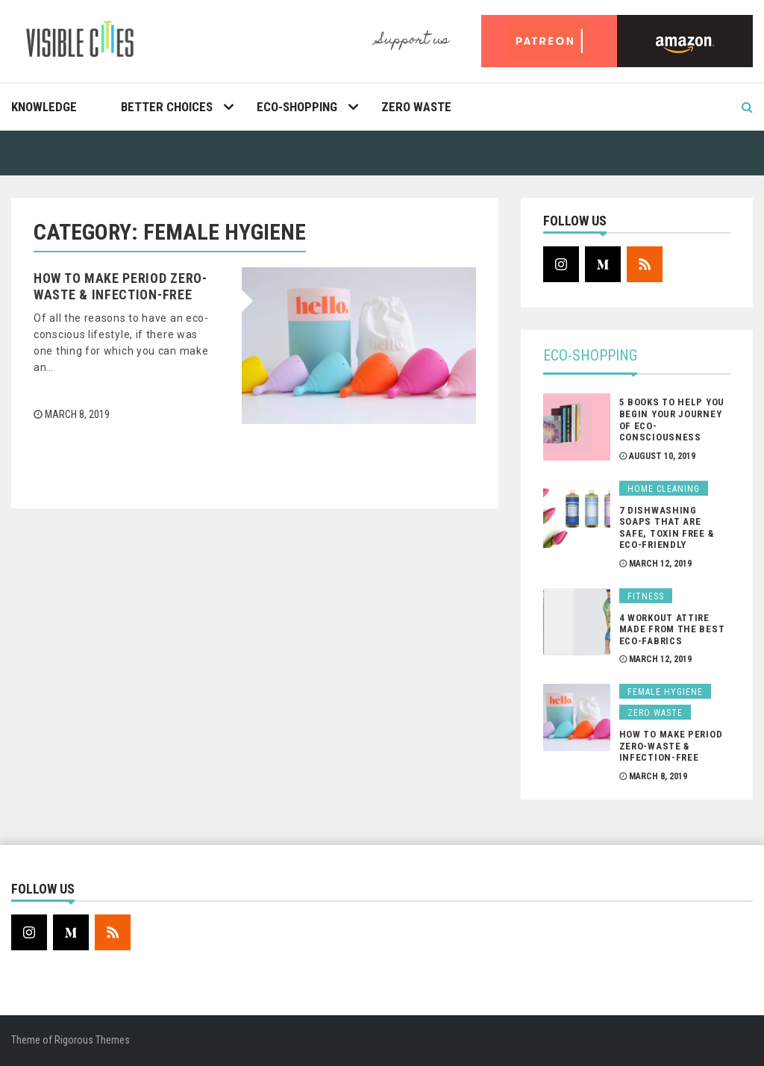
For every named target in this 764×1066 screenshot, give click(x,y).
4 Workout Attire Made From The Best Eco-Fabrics (672, 629)
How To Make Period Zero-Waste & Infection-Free (120, 286)
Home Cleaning (663, 489)
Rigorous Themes (92, 1040)
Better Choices (167, 106)
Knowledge (44, 106)
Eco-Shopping (297, 106)
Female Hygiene (665, 692)
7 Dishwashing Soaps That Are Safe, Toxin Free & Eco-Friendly (666, 528)
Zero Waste (416, 106)
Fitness (645, 596)
